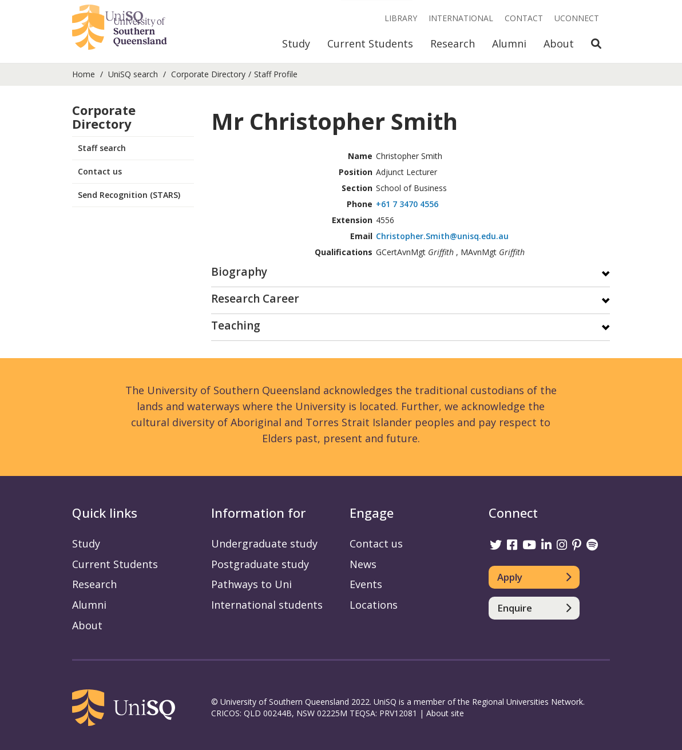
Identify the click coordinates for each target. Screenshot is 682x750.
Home (83, 74)
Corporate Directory (208, 74)
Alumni (509, 43)
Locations (374, 605)
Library (400, 18)
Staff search (102, 147)
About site (445, 713)
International (461, 18)
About (559, 43)
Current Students (370, 43)
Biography (239, 272)
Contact (524, 18)
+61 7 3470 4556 (407, 204)
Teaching (235, 326)
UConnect (576, 18)
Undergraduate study (264, 543)
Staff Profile (276, 74)
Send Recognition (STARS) (129, 194)
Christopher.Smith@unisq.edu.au (442, 236)
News (363, 564)
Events (366, 584)
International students (267, 605)
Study (296, 43)
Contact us (100, 171)
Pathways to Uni (251, 584)
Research (452, 43)
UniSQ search (133, 74)
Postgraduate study (260, 564)
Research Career (255, 299)
